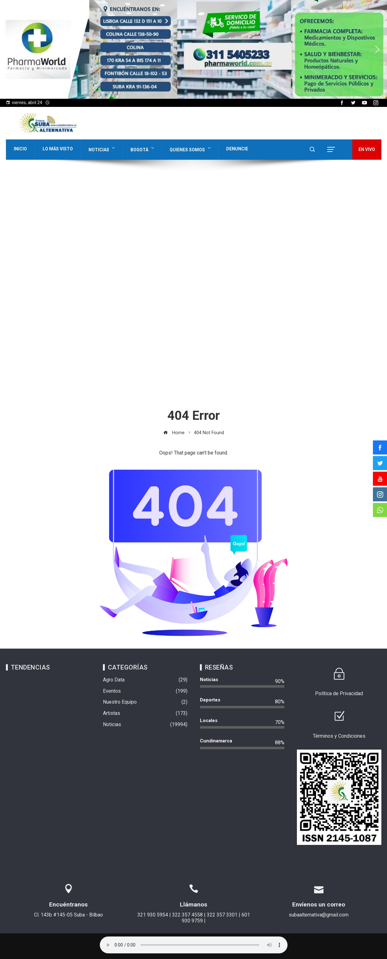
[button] (10, 49)
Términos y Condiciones (339, 736)
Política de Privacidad (339, 693)
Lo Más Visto (58, 148)
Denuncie (237, 148)
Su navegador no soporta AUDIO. (194, 944)
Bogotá (142, 148)
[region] (193, 49)
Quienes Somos (191, 148)
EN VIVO (367, 149)
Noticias (102, 148)
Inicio (20, 148)
